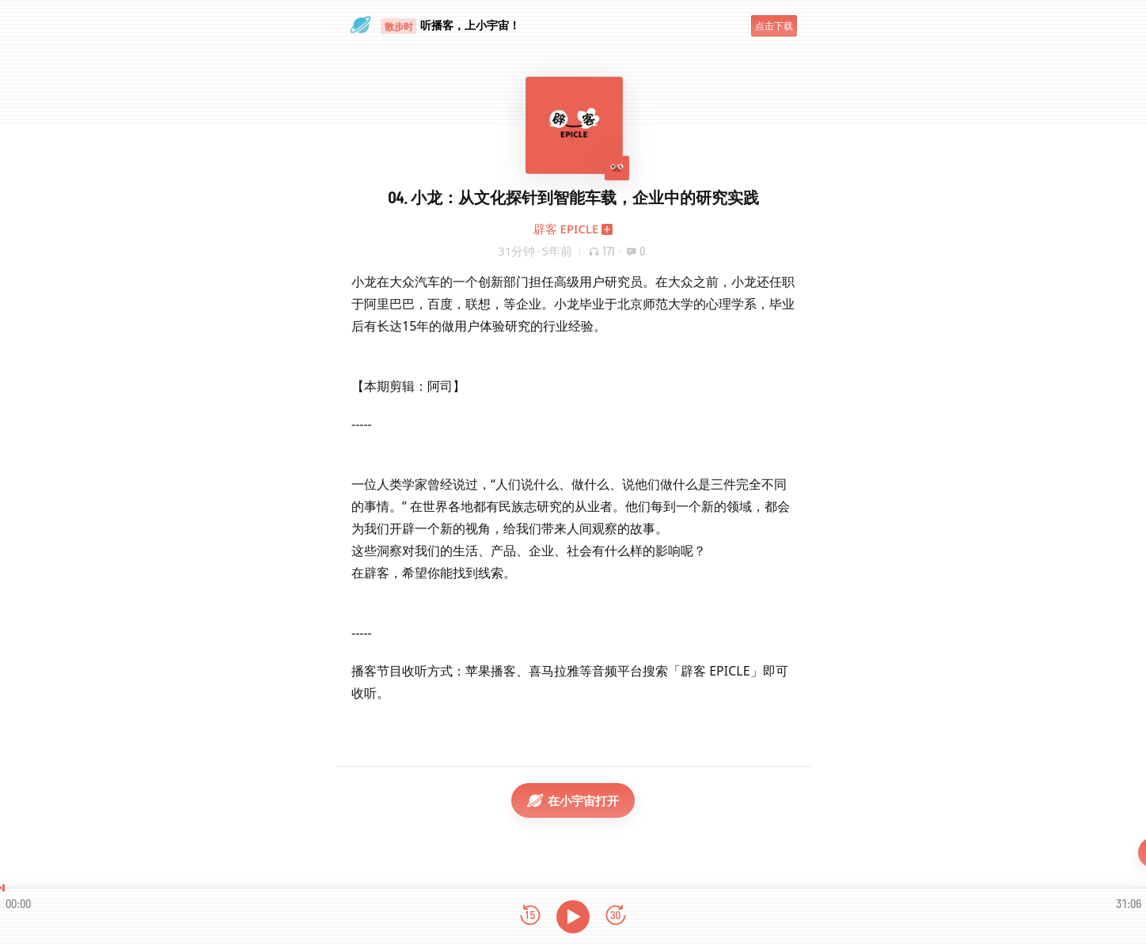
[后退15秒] (530, 916)
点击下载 (774, 25)
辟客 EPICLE (566, 228)
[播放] (573, 916)
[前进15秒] (616, 916)
